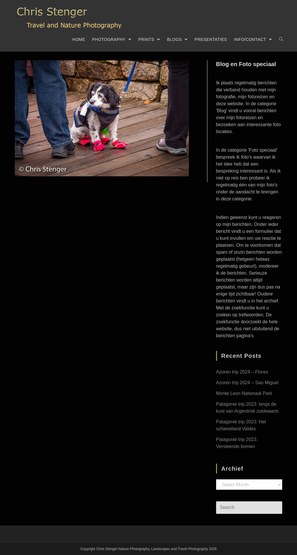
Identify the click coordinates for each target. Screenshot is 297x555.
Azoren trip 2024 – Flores (242, 371)
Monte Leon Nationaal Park (244, 393)
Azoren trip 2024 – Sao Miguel (247, 382)
